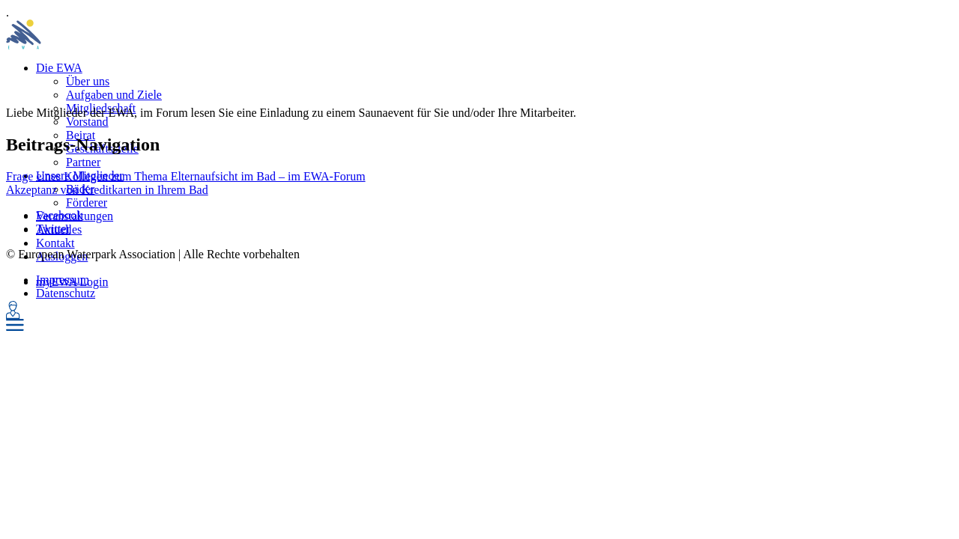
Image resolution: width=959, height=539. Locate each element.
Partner (83, 162)
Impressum (62, 279)
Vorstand (87, 121)
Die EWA (59, 67)
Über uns (87, 81)
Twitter (53, 228)
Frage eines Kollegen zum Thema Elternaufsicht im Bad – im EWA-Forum (186, 176)
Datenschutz (65, 293)
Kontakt (55, 243)
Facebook (59, 215)
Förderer (86, 202)
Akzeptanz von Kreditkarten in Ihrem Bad (107, 189)
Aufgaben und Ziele (114, 94)
